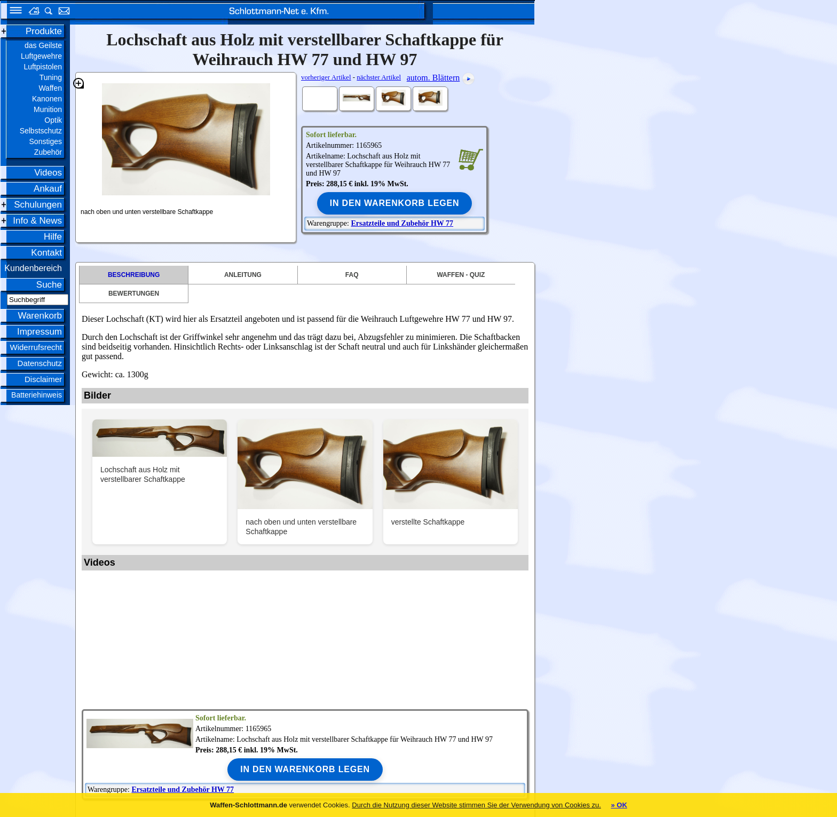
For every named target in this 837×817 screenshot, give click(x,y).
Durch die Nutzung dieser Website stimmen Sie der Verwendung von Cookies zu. (476, 805)
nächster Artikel (379, 77)
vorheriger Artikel (326, 77)
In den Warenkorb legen (395, 203)
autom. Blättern (433, 77)
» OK (619, 805)
